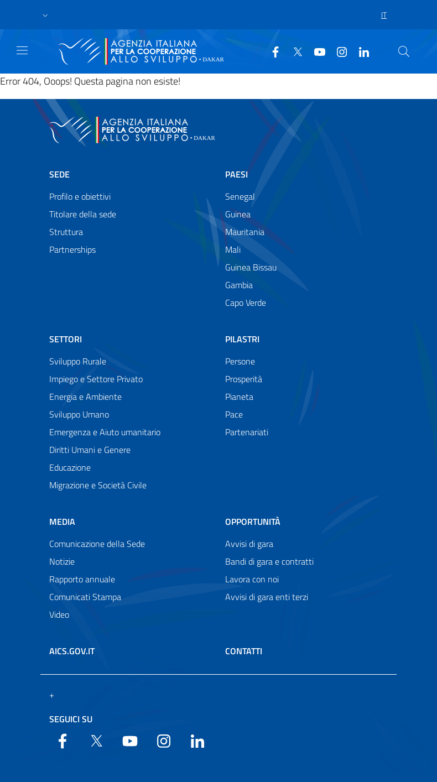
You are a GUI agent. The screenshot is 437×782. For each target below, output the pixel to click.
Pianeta (239, 396)
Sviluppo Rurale (77, 361)
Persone (240, 361)
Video (59, 614)
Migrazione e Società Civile (98, 485)
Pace (234, 414)
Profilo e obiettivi (80, 196)
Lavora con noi (252, 579)
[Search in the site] (403, 51)
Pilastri (242, 339)
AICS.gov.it (72, 651)
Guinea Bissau (251, 267)
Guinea (238, 214)
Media (62, 521)
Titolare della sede (82, 214)
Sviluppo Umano (79, 414)
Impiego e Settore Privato (96, 378)
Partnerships (72, 249)
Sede (59, 174)
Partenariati (246, 432)
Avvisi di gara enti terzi (266, 596)
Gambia (239, 284)
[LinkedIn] (359, 51)
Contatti (243, 651)
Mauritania (244, 231)
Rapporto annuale (82, 579)
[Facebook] (271, 51)
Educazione (70, 467)
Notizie (62, 561)
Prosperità (243, 378)
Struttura (66, 231)
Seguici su (70, 719)
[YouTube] (315, 51)
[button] (45, 15)
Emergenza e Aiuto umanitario (104, 432)
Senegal (240, 196)
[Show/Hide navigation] (22, 50)
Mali (233, 249)
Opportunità (252, 521)
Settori (65, 339)
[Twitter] (293, 51)
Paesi (236, 174)
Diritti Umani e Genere (90, 449)
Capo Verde (245, 302)
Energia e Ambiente (85, 396)
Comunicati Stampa (85, 596)
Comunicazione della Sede (97, 543)
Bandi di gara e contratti (269, 561)
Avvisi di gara (249, 543)
